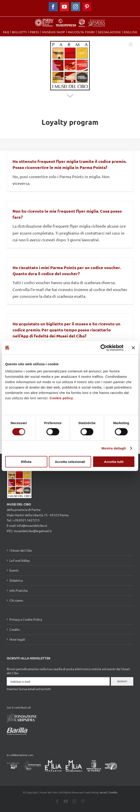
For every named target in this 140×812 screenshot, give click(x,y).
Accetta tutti (114, 462)
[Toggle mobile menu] (131, 44)
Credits (14, 629)
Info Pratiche (18, 590)
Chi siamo (16, 600)
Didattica (16, 580)
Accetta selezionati (70, 462)
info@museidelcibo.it (32, 525)
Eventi (14, 570)
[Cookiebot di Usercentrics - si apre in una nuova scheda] (103, 347)
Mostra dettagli (113, 448)
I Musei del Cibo (20, 550)
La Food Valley (19, 560)
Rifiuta (26, 462)
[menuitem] (6, 31)
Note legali (17, 639)
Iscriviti (122, 681)
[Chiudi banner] (133, 347)
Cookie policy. (62, 398)
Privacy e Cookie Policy (25, 619)
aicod (103, 792)
